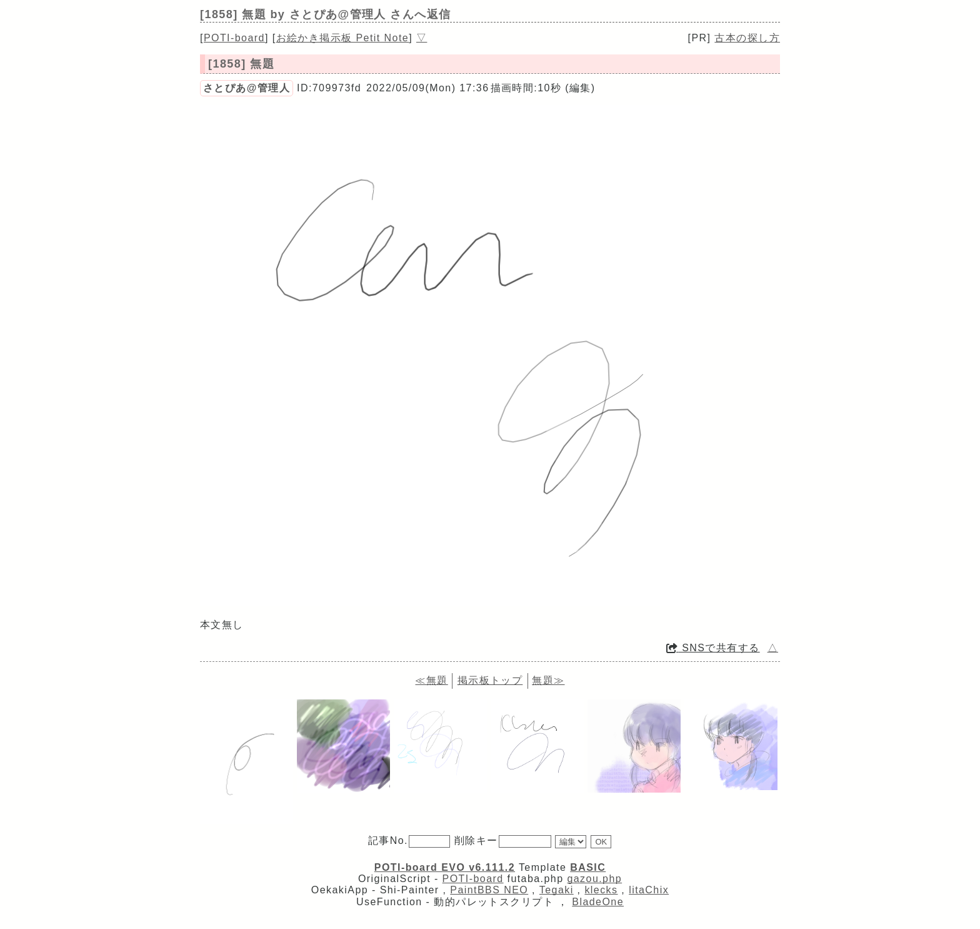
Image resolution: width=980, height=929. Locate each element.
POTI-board (234, 38)
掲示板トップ (490, 680)
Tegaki (556, 890)
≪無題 (431, 680)
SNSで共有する (713, 647)
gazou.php (594, 878)
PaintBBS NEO (489, 890)
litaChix (649, 890)
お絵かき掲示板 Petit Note (342, 38)
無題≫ (548, 680)
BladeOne (598, 901)
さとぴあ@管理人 (246, 88)
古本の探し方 (747, 38)
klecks (601, 890)
